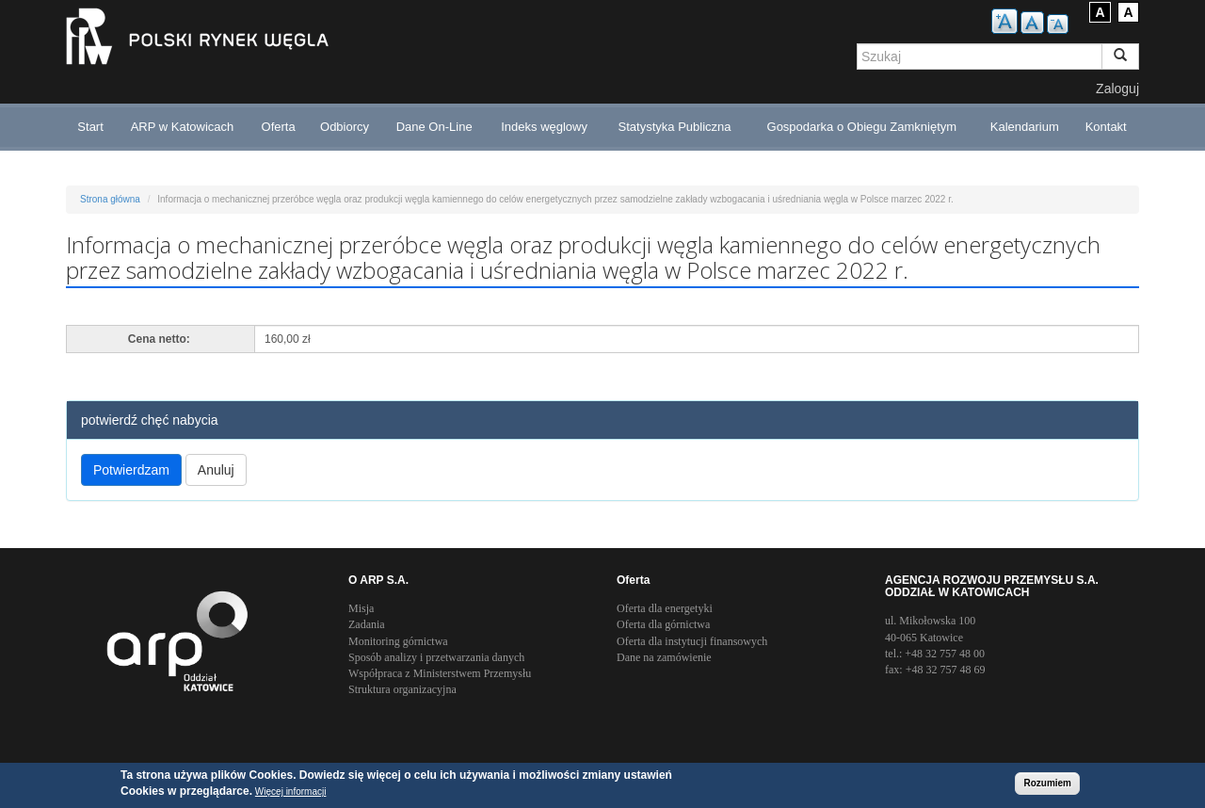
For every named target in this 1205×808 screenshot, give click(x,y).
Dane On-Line (434, 127)
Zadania (366, 624)
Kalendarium (1024, 127)
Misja (361, 608)
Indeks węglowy (544, 127)
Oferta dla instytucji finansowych (692, 641)
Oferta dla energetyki (665, 608)
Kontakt (1106, 127)
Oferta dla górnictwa (663, 624)
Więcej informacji (291, 792)
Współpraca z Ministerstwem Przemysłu (439, 673)
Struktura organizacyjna (402, 689)
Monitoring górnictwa (398, 641)
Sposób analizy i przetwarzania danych (436, 657)
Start (90, 127)
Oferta (279, 127)
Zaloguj (1117, 88)
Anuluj (216, 469)
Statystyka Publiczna (675, 127)
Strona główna (110, 199)
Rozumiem (1047, 784)
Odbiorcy (344, 127)
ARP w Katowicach (182, 127)
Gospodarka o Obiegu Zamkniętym (862, 127)
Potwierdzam (131, 469)
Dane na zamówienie (664, 657)
